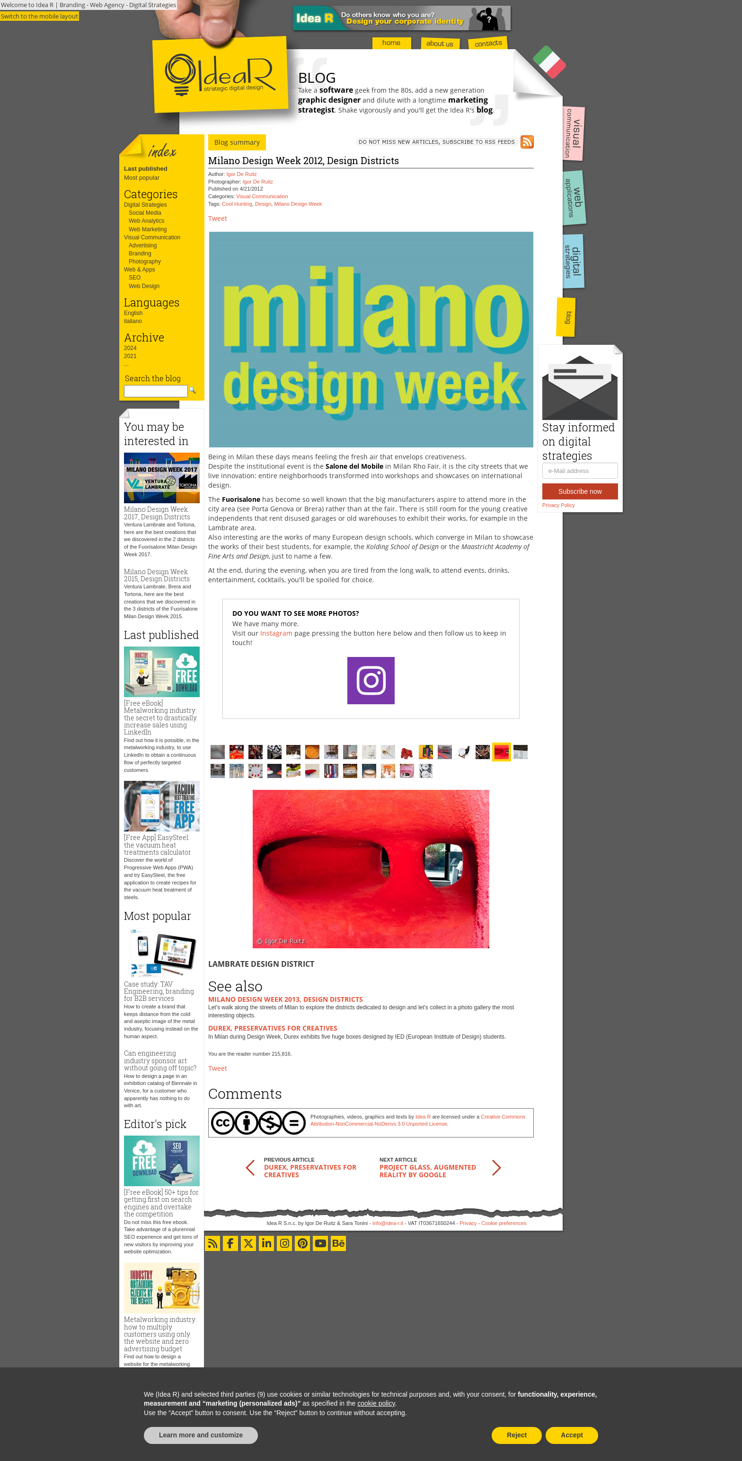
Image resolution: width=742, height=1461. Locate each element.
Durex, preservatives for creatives (272, 1028)
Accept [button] (572, 1435)
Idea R (423, 1117)
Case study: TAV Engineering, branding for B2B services (159, 991)
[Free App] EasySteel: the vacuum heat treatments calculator (157, 845)
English (133, 313)
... (126, 364)
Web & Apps (139, 269)
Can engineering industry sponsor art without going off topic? (160, 1060)
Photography (145, 261)
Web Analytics (146, 221)
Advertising (143, 245)
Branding (140, 253)
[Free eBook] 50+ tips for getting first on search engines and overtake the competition (161, 1203)
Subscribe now (580, 491)
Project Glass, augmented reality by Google (428, 1171)
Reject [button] (517, 1435)
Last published (146, 168)
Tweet (217, 218)
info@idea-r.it (387, 1223)
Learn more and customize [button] (201, 1435)
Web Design (144, 286)
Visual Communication (152, 237)
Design (263, 204)
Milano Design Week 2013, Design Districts (285, 999)
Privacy (468, 1223)
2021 (130, 356)
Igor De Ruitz (242, 174)
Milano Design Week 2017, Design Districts (157, 513)
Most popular (141, 177)
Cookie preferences (503, 1223)
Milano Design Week (298, 204)
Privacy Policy (558, 505)
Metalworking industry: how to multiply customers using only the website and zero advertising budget (160, 1334)
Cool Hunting (237, 204)
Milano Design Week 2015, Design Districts (157, 575)
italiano (133, 321)
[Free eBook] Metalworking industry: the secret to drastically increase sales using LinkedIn (160, 718)
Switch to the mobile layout (39, 16)
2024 (130, 348)
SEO (135, 277)
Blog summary (237, 142)
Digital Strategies (145, 204)
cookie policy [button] (376, 1403)
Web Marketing (148, 229)
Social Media (145, 213)
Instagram (276, 633)
